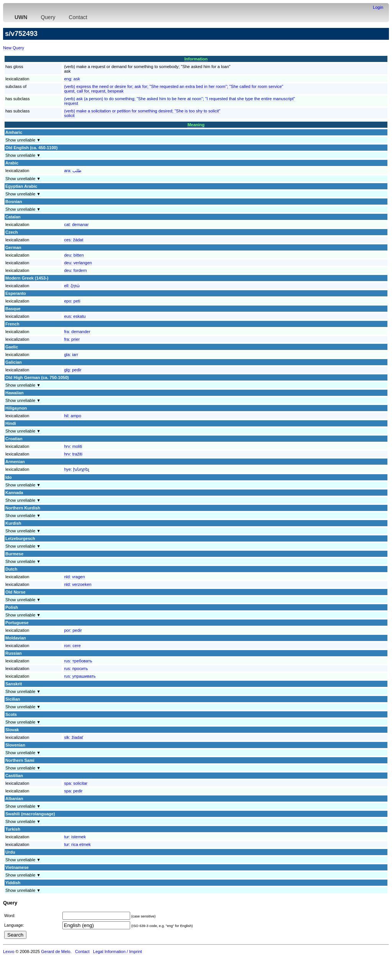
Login (378, 7)
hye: (76, 469)
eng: (72, 78)
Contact (78, 17)
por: (73, 630)
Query (48, 17)
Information (196, 59)
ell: (72, 285)
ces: (73, 239)
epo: (72, 301)
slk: (73, 737)
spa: (75, 783)
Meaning (196, 124)
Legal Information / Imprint (117, 951)
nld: (74, 576)
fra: (77, 331)
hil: (72, 415)
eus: (74, 316)
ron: (72, 645)
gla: (71, 354)
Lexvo (8, 951)
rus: (78, 661)
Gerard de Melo (55, 951)
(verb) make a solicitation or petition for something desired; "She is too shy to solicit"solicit (142, 113)
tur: (75, 836)
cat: (76, 224)
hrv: (73, 446)
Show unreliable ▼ (23, 140)
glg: (72, 370)
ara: (73, 170)
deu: (73, 255)
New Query (13, 48)
